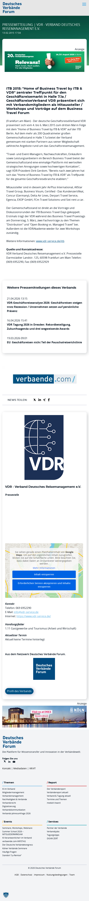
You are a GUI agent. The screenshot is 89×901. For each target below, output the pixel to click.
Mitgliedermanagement (13, 792)
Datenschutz (26, 874)
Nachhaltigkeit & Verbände (14, 799)
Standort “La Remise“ (11, 855)
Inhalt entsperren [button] (44, 574)
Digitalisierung (9, 806)
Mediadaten (20, 768)
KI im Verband (8, 789)
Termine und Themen (57, 799)
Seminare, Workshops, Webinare (17, 828)
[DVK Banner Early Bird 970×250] (44, 53)
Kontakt (6, 768)
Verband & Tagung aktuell (59, 795)
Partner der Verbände (57, 828)
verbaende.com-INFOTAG (14, 841)
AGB (17, 874)
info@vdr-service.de (26, 612)
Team (72, 874)
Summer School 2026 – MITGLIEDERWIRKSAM (12, 833)
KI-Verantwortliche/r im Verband (17, 837)
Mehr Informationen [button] (44, 567)
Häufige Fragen (9, 851)
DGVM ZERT (52, 838)
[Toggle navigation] (84, 4)
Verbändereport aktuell (57, 792)
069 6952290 (23, 608)
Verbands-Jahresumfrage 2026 (16, 813)
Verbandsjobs (53, 831)
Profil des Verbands (19, 691)
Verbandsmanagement (12, 795)
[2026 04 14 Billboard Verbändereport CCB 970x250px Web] (44, 707)
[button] (6, 895)
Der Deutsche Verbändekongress (17, 844)
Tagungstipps (53, 835)
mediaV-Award (53, 802)
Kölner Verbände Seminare (14, 848)
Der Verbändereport (56, 789)
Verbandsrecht (9, 802)
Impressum (39, 874)
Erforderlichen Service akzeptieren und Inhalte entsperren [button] (44, 585)
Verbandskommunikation (13, 809)
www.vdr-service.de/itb (50, 241)
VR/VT (32, 768)
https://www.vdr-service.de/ (34, 616)
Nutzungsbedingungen (57, 874)
